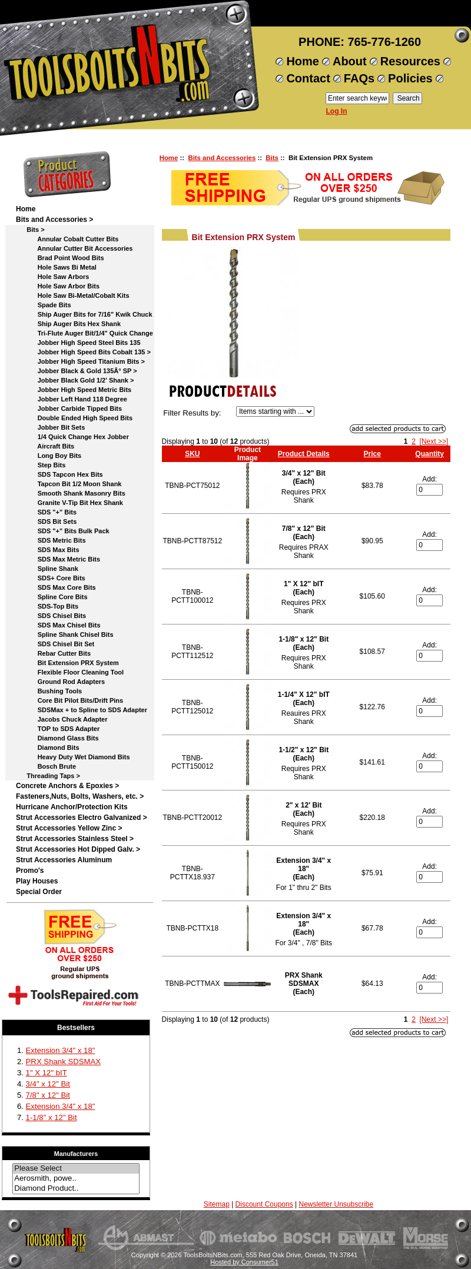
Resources (410, 61)
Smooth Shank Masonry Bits (70, 493)
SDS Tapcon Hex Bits (59, 474)
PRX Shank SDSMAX (63, 1061)
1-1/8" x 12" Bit (51, 1117)
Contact (308, 78)
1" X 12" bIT (46, 1072)
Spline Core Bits (52, 596)
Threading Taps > (48, 775)
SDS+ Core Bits (50, 578)
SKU (192, 454)
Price (372, 454)
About (350, 61)
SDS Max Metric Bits (58, 559)
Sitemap (217, 1204)
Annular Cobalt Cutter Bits (67, 238)
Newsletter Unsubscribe (335, 1204)
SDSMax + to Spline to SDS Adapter (81, 709)
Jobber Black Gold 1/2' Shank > (75, 380)
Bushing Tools (49, 691)
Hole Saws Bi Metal (56, 267)
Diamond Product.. (76, 1189)
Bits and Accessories (222, 157)
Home (302, 61)
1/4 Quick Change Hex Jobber (72, 436)
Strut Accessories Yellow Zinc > (69, 828)
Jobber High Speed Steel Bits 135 (78, 342)
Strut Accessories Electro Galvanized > (81, 817)
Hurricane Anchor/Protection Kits (72, 807)
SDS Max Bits (47, 549)
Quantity (429, 454)
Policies (410, 78)
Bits (272, 157)
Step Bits (40, 465)
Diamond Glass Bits (57, 738)
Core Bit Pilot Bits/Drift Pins (69, 700)
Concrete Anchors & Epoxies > (67, 786)
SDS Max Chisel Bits (58, 625)
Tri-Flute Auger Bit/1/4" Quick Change (84, 333)
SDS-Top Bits (47, 606)
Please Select (76, 1169)
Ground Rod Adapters (60, 681)
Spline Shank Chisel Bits (65, 634)
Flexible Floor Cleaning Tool (70, 672)
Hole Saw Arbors (52, 276)
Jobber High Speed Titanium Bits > (80, 361)
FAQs (359, 78)
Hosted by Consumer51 (244, 1261)
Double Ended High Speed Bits (74, 417)
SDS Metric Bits (51, 540)
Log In (336, 111)
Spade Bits (43, 304)
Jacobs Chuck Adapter (61, 719)
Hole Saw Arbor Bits (57, 286)
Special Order (39, 892)
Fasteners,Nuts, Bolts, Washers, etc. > (80, 796)
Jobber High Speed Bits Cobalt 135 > (83, 352)
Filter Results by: (192, 412)
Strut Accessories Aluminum (64, 860)
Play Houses (37, 881)
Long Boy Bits (48, 455)
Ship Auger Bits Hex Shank (68, 323)
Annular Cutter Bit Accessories (74, 248)
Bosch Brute (46, 766)
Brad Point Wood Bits (60, 257)
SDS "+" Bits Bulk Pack (63, 530)
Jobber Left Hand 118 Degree (71, 399)
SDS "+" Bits (46, 512)
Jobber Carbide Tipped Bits (69, 408)
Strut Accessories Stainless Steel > (75, 839)
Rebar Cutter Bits (53, 653)
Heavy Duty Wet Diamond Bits (73, 756)
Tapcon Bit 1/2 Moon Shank (68, 483)
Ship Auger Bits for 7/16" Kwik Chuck (84, 314)
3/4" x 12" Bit (48, 1083)
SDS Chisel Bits (51, 615)
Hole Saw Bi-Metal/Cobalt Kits (73, 295)
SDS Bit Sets (46, 521)
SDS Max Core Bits (56, 587)
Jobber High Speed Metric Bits (73, 389)
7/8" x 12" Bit (48, 1095)
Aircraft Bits (45, 446)
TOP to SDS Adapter (57, 728)
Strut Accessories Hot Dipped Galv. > (78, 849)
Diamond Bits (47, 747)
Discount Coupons (264, 1204)
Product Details (304, 454)
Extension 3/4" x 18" (60, 1050)
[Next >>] (434, 441)
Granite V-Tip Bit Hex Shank (69, 502)
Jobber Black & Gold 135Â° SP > (76, 370)
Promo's (30, 870)
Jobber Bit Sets (50, 427)
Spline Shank (47, 568)
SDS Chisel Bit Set (55, 643)
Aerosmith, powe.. (76, 1179)
